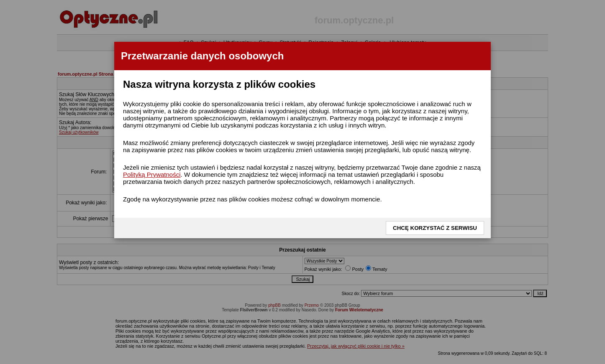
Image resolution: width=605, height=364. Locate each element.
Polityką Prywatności (152, 174)
